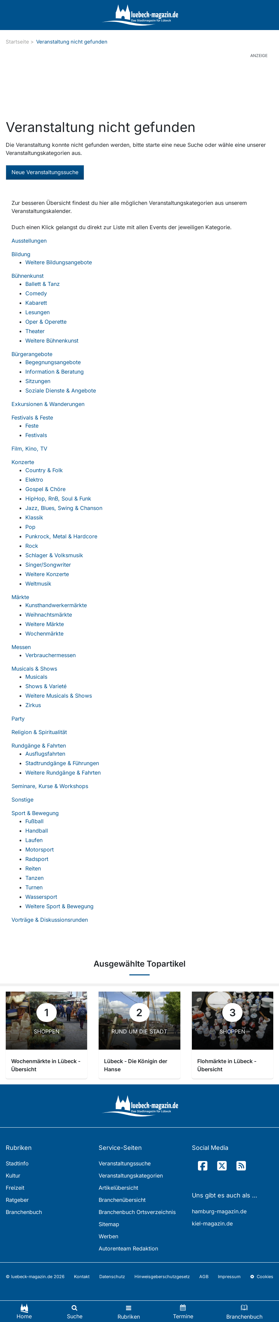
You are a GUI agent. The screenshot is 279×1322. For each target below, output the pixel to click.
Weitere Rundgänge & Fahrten (63, 772)
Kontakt (82, 1276)
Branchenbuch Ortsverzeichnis (137, 1212)
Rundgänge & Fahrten (38, 745)
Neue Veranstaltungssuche (44, 172)
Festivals (36, 435)
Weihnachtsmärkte (48, 614)
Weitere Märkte (44, 624)
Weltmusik (38, 583)
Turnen (34, 887)
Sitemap (109, 1224)
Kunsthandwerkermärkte (56, 605)
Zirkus (33, 705)
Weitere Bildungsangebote (58, 262)
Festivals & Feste (32, 417)
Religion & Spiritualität (39, 732)
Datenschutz (112, 1276)
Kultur (13, 1175)
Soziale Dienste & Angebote (60, 390)
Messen (21, 647)
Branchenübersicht (122, 1199)
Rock (31, 545)
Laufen (34, 840)
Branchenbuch (24, 1212)
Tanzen (34, 877)
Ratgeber (17, 1199)
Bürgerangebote (31, 354)
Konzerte (22, 462)
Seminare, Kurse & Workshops (49, 786)
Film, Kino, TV (29, 448)
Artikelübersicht (118, 1187)
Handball (36, 830)
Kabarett (36, 302)
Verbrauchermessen (50, 655)
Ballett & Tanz (42, 283)
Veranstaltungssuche (125, 1163)
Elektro (34, 479)
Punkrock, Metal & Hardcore (61, 536)
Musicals (36, 676)
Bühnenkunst (27, 275)
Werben (108, 1236)
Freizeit (15, 1187)
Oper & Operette (46, 321)
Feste (32, 425)
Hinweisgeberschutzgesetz (162, 1276)
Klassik (34, 517)
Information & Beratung (54, 371)
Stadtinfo (17, 1163)
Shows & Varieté (46, 686)
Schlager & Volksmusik (54, 555)
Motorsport (39, 849)
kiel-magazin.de (212, 1223)
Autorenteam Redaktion (128, 1248)
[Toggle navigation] (129, 1311)
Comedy (36, 293)
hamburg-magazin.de (219, 1211)
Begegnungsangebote (53, 362)
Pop (30, 526)
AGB (203, 1276)
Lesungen (37, 312)
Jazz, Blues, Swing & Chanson (63, 508)
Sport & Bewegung (35, 813)
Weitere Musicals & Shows (58, 695)
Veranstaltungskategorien (131, 1175)
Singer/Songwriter (48, 564)
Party (18, 718)
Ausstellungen (29, 240)
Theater (35, 331)
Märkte (20, 597)
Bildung (20, 254)
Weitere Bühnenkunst (51, 340)
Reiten (33, 868)
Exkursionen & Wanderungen (47, 404)
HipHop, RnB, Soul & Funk (58, 498)
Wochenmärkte (44, 633)
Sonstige (22, 799)
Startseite (17, 41)
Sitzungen (37, 381)
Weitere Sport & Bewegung (59, 906)
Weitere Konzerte (47, 574)
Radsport (36, 859)
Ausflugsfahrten (45, 753)
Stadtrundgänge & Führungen (62, 763)
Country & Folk (44, 470)
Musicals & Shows (34, 668)
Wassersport (41, 896)
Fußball (34, 821)
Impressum (229, 1276)
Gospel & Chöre (45, 489)
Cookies (261, 1276)
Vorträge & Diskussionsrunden (49, 919)
